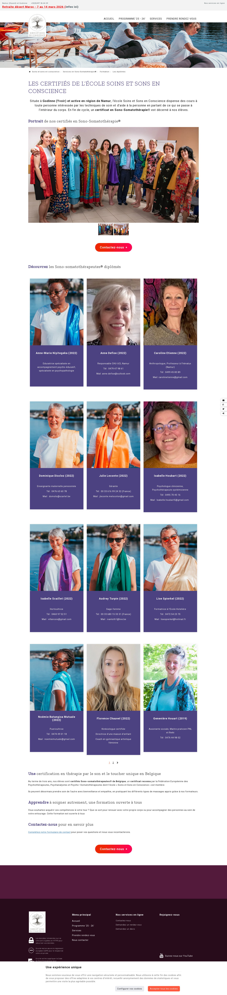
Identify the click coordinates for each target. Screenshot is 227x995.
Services (156, 18)
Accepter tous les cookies (164, 989)
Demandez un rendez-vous (129, 925)
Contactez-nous (113, 247)
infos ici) (72, 7)
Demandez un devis (125, 929)
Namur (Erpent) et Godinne (14, 3)
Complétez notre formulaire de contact (49, 832)
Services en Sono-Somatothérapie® (79, 72)
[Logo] (37, 25)
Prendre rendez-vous (181, 18)
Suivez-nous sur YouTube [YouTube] (179, 956)
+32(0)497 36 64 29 (40, 3)
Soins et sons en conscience (44, 72)
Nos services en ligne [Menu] (130, 914)
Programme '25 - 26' (132, 18)
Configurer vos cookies (129, 989)
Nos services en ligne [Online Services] (214, 3)
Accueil (109, 18)
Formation (104, 72)
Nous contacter (188, 23)
